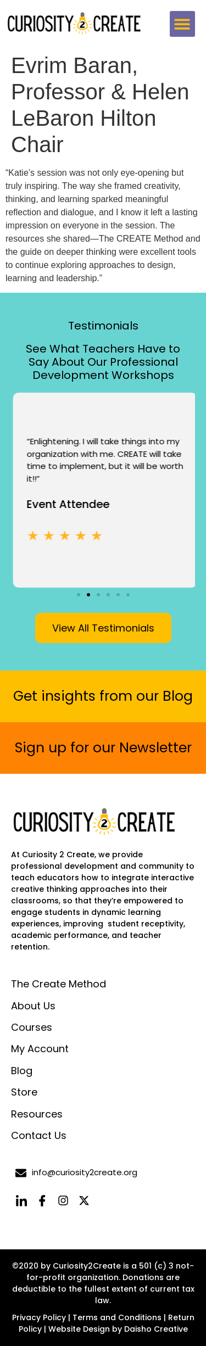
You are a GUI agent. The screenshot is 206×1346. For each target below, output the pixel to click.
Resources (37, 1114)
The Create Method (58, 984)
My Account (40, 1048)
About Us (33, 1006)
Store (24, 1092)
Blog (21, 1070)
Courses (31, 1027)
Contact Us (38, 1135)
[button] (183, 24)
